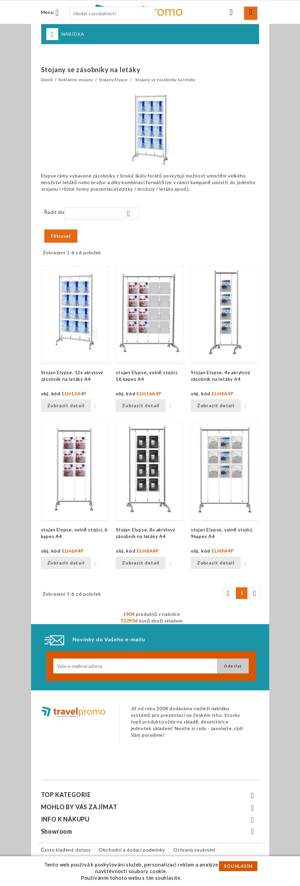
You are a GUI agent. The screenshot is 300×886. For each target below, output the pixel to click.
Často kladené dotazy (66, 850)
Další (254, 593)
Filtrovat (61, 236)
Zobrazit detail (66, 405)
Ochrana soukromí (194, 850)
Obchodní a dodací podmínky (132, 850)
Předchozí (228, 593)
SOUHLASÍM (238, 866)
